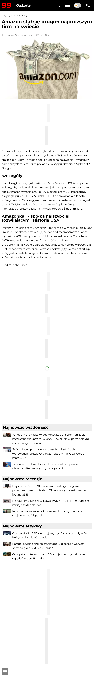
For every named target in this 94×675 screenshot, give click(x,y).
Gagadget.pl (8, 15)
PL (87, 5)
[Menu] (67, 5)
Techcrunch (19, 265)
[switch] (77, 5)
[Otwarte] (5, 671)
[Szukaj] (58, 5)
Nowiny (23, 15)
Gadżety (23, 5)
